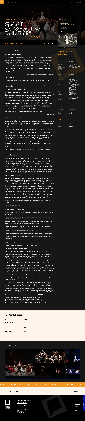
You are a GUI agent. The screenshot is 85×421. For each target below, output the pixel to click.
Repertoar (66, 2)
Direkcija (14, 2)
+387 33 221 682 (22, 403)
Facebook (77, 404)
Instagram (77, 406)
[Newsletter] (51, 392)
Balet (8, 2)
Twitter (76, 411)
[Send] (76, 392)
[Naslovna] (2, 2)
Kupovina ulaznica (75, 2)
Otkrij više (82, 34)
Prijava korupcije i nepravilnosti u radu (83, 403)
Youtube (77, 408)
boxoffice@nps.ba (23, 405)
